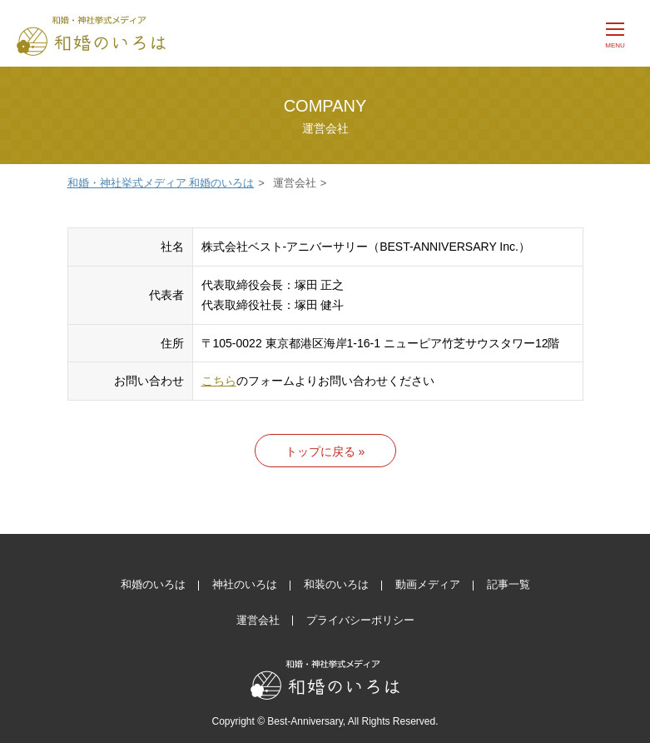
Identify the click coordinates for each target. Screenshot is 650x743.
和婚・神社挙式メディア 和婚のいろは (161, 183)
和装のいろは (336, 584)
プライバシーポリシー (360, 620)
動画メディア (427, 584)
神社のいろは (244, 584)
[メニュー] (615, 33)
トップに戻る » (325, 451)
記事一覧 (508, 584)
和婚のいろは (153, 584)
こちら (218, 380)
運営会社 (258, 620)
